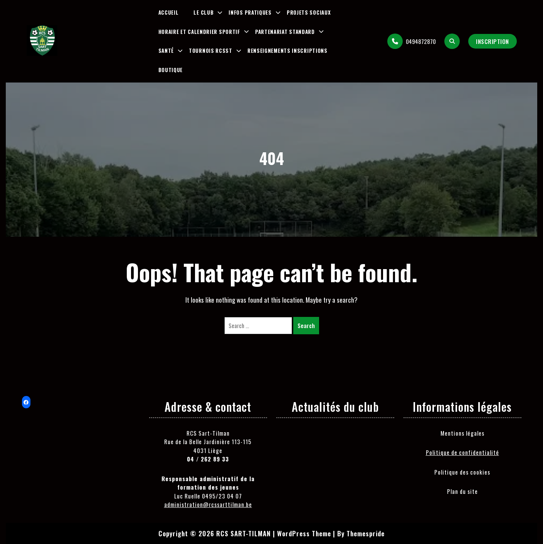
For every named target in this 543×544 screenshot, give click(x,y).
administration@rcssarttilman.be (208, 504)
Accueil (168, 12)
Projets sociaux (309, 12)
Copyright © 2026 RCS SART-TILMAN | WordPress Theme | (246, 533)
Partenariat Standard (285, 31)
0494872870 (411, 41)
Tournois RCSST (210, 50)
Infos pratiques (250, 12)
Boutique (170, 70)
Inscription (492, 41)
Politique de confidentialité (462, 452)
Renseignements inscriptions (287, 50)
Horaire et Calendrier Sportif (199, 31)
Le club (203, 12)
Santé (166, 50)
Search (306, 325)
